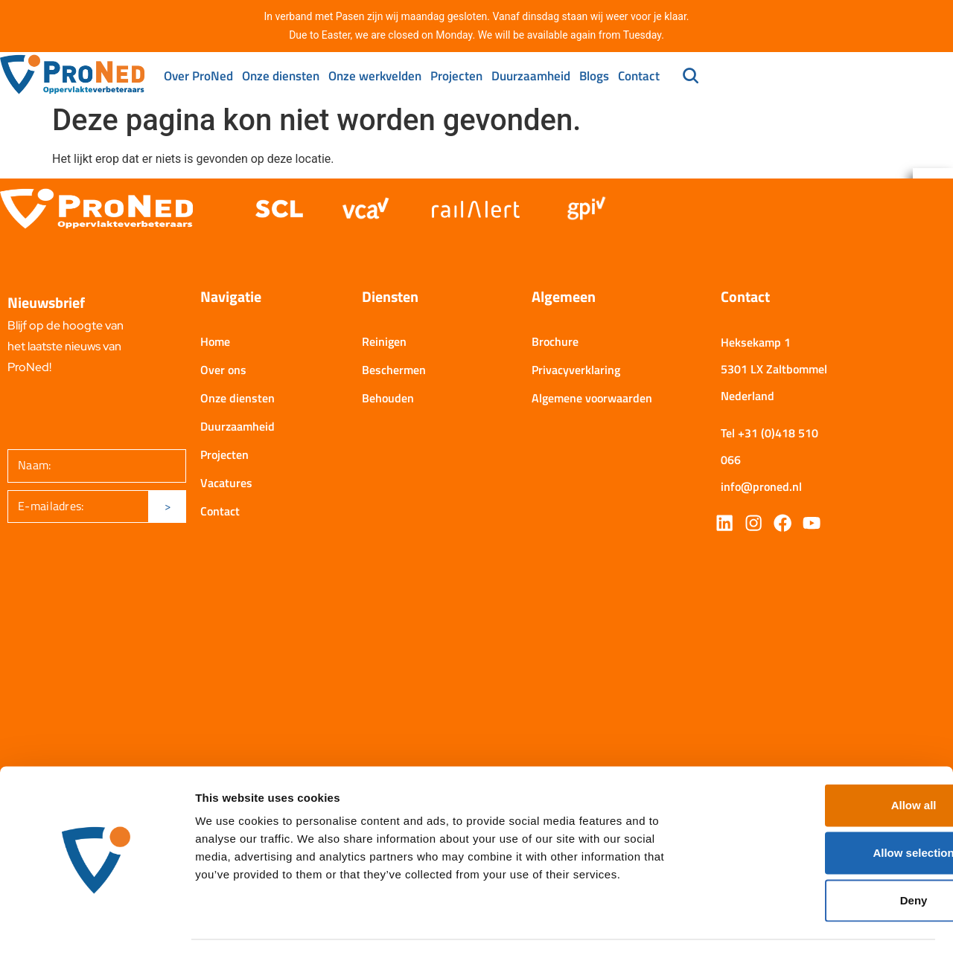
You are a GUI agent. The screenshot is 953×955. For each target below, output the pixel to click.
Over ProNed (198, 76)
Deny (829, 857)
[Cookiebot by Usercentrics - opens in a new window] (96, 926)
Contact (639, 76)
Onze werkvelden (374, 76)
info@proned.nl (761, 490)
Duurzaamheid (530, 76)
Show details (781, 925)
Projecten (456, 76)
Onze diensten (280, 76)
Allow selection (828, 809)
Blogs (594, 76)
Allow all (829, 762)
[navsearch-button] (690, 78)
